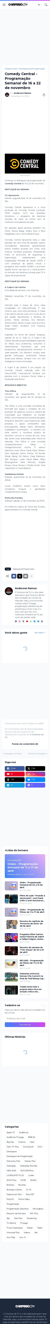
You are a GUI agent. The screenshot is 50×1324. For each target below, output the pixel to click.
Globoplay (11, 1166)
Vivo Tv (22, 1237)
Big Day (10, 1142)
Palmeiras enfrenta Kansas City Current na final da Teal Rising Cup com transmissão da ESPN (31, 976)
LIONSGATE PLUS (15, 1175)
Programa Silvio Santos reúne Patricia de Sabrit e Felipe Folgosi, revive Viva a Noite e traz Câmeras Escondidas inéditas (32, 936)
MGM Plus (11, 1180)
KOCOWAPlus (26, 1170)
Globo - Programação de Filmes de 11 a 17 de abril (32, 910)
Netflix (33, 1180)
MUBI (23, 1180)
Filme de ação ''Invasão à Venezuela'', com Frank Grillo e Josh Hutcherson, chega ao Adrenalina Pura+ (32, 898)
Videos (27, 1232)
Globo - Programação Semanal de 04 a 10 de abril (31, 884)
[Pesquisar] (46, 5)
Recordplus (38, 1209)
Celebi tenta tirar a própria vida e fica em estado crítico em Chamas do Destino (31, 989)
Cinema (21, 1142)
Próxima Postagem (37, 753)
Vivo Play (11, 1237)
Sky (8, 1218)
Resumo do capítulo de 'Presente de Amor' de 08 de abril (31, 923)
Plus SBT (30, 1194)
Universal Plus (13, 1232)
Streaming (32, 1218)
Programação (13, 1204)
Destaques (12, 1151)
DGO (40, 1147)
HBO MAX (11, 1170)
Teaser (30, 1228)
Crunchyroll (28, 1147)
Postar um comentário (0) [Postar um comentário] (25, 744)
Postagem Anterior (13, 753)
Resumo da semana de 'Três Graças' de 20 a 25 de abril (32, 949)
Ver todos (39, 633)
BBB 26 (31, 1137)
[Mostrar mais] (31, 576)
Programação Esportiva (17, 1209)
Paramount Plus (14, 1194)
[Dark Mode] (39, 5)
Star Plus (18, 1218)
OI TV (28, 1190)
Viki (35, 1232)
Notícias (10, 1185)
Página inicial (11, 69)
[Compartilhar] (43, 94)
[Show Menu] (4, 5)
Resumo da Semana (16, 1213)
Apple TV (11, 1132)
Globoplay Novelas (28, 1166)
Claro (32, 1142)
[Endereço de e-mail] (25, 1018)
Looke (31, 1175)
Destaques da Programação (32, 69)
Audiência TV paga (15, 1137)
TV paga (24, 1223)
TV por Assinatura (15, 1228)
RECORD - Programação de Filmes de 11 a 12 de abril (32, 963)
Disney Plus (30, 1161)
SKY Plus (34, 1213)
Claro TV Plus (13, 1147)
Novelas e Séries (14, 1190)
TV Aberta (11, 1223)
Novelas (22, 1185)
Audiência (23, 1132)
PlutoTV (10, 1199)
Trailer (39, 1228)
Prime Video (24, 1199)
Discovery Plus (13, 1161)
